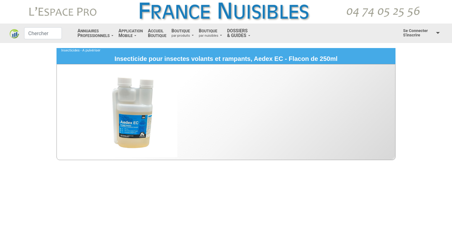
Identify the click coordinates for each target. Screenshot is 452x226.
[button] (95, 33)
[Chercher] (43, 33)
